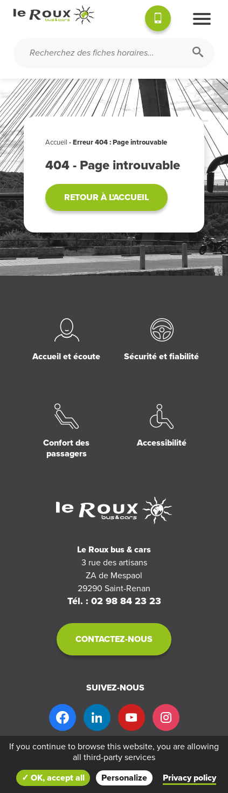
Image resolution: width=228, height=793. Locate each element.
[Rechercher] (197, 53)
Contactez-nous (114, 639)
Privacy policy (189, 778)
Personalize (124, 778)
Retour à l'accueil (106, 197)
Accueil (56, 142)
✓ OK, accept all (53, 778)
